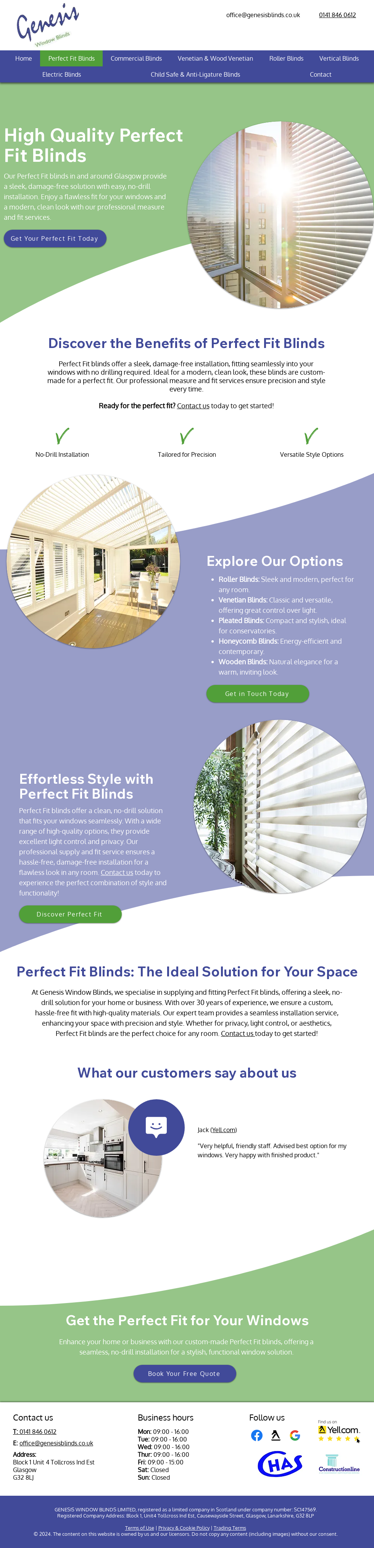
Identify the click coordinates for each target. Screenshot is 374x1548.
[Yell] (276, 1435)
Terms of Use (139, 1528)
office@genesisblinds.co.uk (263, 15)
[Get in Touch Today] (257, 693)
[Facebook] (256, 1435)
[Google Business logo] (295, 1435)
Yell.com (223, 1130)
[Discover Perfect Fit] (70, 914)
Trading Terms (230, 1528)
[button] (55, 238)
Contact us (193, 405)
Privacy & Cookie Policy (184, 1528)
